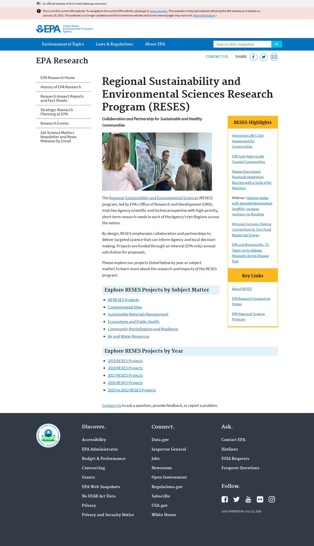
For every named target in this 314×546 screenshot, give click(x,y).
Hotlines (230, 449)
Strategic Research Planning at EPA (56, 112)
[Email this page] (274, 57)
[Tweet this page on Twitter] (264, 57)
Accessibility (94, 440)
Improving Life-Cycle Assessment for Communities (247, 141)
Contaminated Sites (125, 307)
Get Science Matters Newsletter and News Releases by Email (58, 137)
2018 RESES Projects (125, 368)
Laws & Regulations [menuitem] (114, 44)
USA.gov (160, 506)
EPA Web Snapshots (101, 487)
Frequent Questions (240, 468)
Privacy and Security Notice (108, 515)
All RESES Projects (123, 299)
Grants (88, 477)
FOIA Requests (235, 459)
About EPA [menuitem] (155, 44)
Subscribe (161, 496)
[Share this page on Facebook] (253, 57)
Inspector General (169, 449)
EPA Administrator (100, 449)
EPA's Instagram (272, 499)
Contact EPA (233, 440)
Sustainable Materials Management (138, 314)
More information (204, 15)
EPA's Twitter (236, 499)
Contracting (93, 468)
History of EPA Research (60, 87)
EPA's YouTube (248, 499)
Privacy (89, 506)
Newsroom (162, 468)
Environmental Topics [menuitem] (63, 44)
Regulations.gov (167, 487)
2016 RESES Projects (125, 382)
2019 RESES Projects (125, 360)
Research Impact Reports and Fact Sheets (62, 98)
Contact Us (217, 56)
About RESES (242, 288)
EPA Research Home (57, 77)
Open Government (169, 477)
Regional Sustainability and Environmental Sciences (153, 197)
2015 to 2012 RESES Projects (132, 390)
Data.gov (160, 440)
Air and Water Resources (128, 336)
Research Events (54, 123)
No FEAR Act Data (99, 496)
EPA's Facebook (225, 499)
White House (164, 515)
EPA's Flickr (260, 499)
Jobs (156, 459)
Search (276, 44)
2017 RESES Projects (125, 375)
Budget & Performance (104, 459)
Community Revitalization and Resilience (143, 329)
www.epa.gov (158, 11)
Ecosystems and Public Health (133, 321)
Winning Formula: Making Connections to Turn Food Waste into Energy (251, 229)
